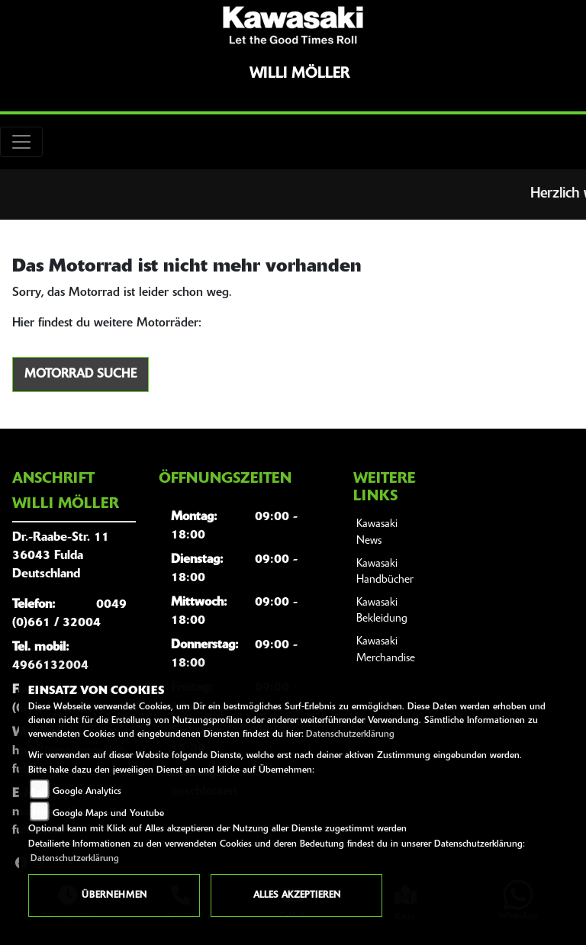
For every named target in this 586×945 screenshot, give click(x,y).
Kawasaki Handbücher (385, 572)
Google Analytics (87, 791)
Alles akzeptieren (296, 895)
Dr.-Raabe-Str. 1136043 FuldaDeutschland (60, 556)
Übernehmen (114, 895)
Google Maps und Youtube (108, 813)
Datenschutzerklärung (350, 734)
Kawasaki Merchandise (385, 650)
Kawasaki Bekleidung (381, 611)
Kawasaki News (377, 533)
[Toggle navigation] (21, 142)
